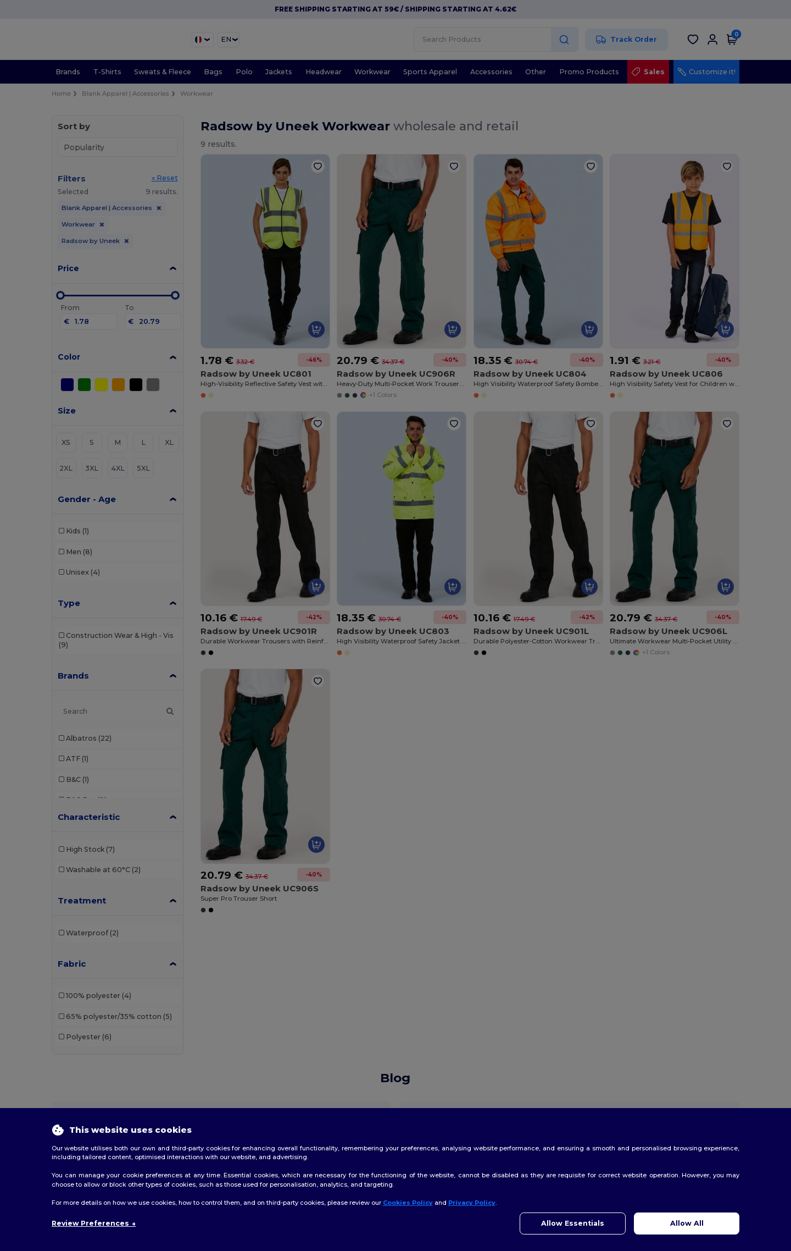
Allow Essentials (572, 1223)
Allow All (687, 1223)
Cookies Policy (408, 1202)
